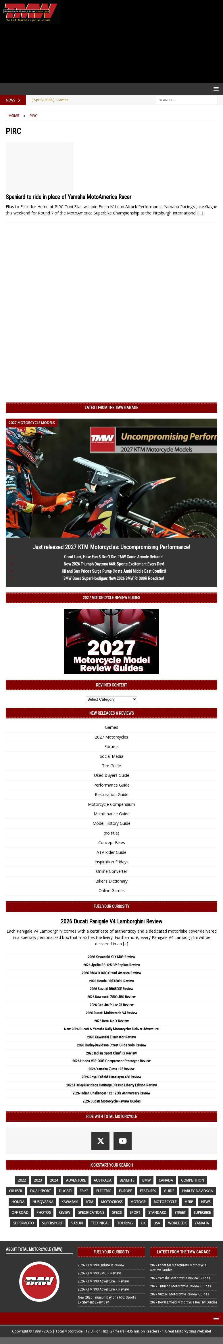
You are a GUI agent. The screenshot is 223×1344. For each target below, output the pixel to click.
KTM (89, 1201)
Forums (111, 746)
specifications (91, 1212)
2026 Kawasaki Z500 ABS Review (111, 997)
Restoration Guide (111, 794)
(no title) (111, 833)
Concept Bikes (111, 842)
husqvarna (42, 1201)
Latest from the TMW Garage (111, 407)
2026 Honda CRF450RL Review (111, 981)
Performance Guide (111, 785)
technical (100, 1223)
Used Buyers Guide (111, 775)
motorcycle (165, 1201)
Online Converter (111, 871)
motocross (111, 1201)
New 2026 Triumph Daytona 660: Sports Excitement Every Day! (114, 564)
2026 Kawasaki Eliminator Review (111, 1037)
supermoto (23, 1223)
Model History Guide (111, 823)
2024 (54, 1180)
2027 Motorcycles (111, 737)
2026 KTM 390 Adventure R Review (103, 1281)
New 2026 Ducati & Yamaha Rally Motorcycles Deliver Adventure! (111, 1029)
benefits (127, 1180)
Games (111, 727)
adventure (76, 1180)
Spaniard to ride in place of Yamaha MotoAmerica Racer (68, 196)
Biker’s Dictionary (111, 881)
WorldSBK (177, 1223)
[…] (200, 213)
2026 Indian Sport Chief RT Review (111, 1053)
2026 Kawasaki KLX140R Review (111, 957)
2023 (38, 1180)
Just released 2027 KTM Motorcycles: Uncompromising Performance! (111, 547)
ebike (84, 1190)
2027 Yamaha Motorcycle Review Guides (180, 1278)
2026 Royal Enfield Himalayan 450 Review (111, 1077)
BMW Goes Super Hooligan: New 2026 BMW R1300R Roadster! (114, 578)
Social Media (111, 756)
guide (169, 1190)
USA (156, 1223)
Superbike (202, 1212)
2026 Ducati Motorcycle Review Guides (112, 1101)
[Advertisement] (140, 41)
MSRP (188, 1201)
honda (17, 1201)
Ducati (65, 1190)
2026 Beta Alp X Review (111, 1021)
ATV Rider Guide (111, 852)
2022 (22, 1180)
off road (19, 1212)
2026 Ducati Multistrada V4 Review (111, 1013)
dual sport (40, 1190)
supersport (52, 1223)
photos (43, 1212)
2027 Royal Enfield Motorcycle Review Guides (183, 1302)
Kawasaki (69, 1201)
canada (166, 1180)
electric (103, 1190)
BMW (146, 1180)
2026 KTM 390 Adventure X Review (103, 1289)
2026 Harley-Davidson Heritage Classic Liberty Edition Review (111, 1085)
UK (143, 1223)
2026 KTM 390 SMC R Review (99, 1273)
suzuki (77, 1223)
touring (125, 1223)
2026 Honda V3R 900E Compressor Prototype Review (111, 1061)
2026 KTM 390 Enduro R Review (101, 1265)
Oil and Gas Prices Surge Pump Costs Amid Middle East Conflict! (114, 571)
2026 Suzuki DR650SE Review (111, 989)
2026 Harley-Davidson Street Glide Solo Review (111, 1045)
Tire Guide (111, 765)
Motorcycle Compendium (111, 804)
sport (135, 1212)
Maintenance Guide (112, 813)
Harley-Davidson (197, 1190)
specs (117, 1212)
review (64, 1212)
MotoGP (138, 1201)
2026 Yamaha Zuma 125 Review (111, 1069)
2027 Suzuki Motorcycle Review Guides (179, 1294)
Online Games (112, 890)
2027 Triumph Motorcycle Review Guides (180, 1286)
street (180, 1212)
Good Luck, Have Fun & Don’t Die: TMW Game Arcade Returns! (113, 557)
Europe (125, 1190)
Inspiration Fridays (111, 861)
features (148, 1190)
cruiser (15, 1190)
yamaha (202, 1223)
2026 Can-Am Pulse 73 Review (112, 1005)
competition (192, 1180)
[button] (215, 88)
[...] (125, 943)
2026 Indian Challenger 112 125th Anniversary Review (111, 1093)
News (205, 1201)
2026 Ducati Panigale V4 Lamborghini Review (111, 921)
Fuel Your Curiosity (111, 906)
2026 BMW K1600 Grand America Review (111, 973)
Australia (102, 1180)
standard (157, 1212)
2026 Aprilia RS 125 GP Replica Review (111, 965)
